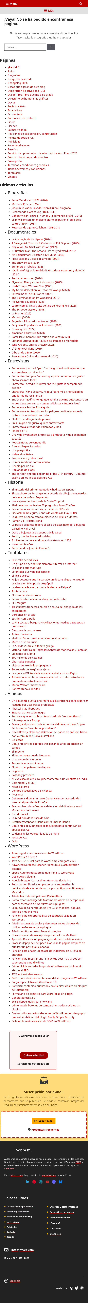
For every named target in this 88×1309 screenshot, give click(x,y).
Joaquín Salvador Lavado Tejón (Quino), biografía (41, 208)
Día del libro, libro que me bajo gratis (30, 94)
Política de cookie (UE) (21, 137)
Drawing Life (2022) (23, 329)
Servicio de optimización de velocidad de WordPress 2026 (42, 153)
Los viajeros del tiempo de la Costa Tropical (38, 501)
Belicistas (17, 740)
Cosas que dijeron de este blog (26, 87)
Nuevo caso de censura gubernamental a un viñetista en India (49, 779)
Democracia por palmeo (26, 630)
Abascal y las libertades (26, 708)
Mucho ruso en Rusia (24, 642)
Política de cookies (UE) (19, 1216)
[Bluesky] (60, 1182)
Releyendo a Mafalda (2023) (28, 301)
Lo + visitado (13, 1222)
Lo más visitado (17, 130)
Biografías (14, 75)
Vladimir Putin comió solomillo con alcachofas (39, 638)
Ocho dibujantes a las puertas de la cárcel (37, 532)
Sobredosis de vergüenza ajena (31, 669)
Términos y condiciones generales (28, 165)
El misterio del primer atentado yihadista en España (43, 489)
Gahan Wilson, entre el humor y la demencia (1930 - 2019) (47, 215)
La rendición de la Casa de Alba (30, 818)
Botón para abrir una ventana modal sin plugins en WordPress (49, 978)
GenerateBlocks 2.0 (23, 997)
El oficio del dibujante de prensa (31, 419)
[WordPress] (41, 1182)
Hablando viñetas (22, 454)
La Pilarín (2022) (21, 313)
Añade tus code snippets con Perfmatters (37, 896)
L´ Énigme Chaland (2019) (27, 348)
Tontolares (14, 172)
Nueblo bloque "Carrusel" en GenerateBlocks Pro (41, 880)
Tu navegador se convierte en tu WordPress (38, 853)
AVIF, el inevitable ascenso (27, 974)
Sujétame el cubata (23, 653)
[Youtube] (47, 1182)
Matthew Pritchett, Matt (26, 204)
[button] (81, 4)
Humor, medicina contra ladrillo (31, 462)
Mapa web (55, 1228)
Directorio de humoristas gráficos (28, 98)
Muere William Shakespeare (28, 685)
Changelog (55, 1233)
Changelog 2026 (18, 83)
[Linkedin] (27, 1182)
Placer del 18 (19, 430)
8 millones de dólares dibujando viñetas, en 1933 (41, 540)
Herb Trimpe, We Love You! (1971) (32, 286)
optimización (49, 1175)
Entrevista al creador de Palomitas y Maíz (36, 427)
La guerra (17, 771)
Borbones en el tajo (23, 614)
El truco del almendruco (26, 595)
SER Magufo (19, 603)
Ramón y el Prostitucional (27, 520)
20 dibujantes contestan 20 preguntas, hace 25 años (43, 505)
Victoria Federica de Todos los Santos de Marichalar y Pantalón (49, 650)
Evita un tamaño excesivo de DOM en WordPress (41, 1021)
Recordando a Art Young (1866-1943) (34, 212)
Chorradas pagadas (23, 661)
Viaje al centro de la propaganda (31, 665)
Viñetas (12, 176)
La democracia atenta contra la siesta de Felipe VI (41, 587)
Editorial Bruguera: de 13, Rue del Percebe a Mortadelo (45, 340)
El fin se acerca (21, 575)
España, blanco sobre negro (28, 712)
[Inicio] (8, 12)
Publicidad (14, 141)
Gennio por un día (23, 466)
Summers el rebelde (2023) (28, 266)
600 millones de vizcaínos (27, 657)
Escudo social (20, 814)
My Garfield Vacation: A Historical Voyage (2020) (41, 290)
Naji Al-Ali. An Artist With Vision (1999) (34, 247)
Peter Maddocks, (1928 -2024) (30, 200)
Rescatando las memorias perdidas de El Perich (40, 509)
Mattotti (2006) (21, 317)
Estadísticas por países (62, 1212)
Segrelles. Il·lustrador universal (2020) (34, 321)
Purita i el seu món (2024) (27, 278)
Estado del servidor (60, 1217)
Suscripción (15, 161)
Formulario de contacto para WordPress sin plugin (42, 993)
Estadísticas (15, 110)
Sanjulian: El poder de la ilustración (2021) (37, 325)
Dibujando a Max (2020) (26, 352)
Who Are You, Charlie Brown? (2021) (33, 344)
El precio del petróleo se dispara (31, 767)
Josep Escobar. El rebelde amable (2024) (35, 258)
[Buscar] (51, 47)
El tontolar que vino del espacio (31, 571)
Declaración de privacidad (20, 1206)
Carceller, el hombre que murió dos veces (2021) (41, 337)
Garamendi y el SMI (23, 783)
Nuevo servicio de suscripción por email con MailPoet (44, 935)
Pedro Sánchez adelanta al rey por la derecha (39, 599)
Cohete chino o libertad (26, 689)
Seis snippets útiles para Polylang (32, 1001)
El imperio (18, 751)
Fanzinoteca (15, 114)
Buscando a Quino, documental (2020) (35, 356)
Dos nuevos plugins (23, 876)
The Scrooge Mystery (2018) (28, 309)
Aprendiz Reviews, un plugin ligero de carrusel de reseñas (47, 939)
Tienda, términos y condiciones (27, 169)
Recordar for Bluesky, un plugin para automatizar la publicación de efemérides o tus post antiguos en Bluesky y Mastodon (48, 888)
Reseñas (13, 149)
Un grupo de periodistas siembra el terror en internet (44, 564)
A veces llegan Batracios (26, 446)
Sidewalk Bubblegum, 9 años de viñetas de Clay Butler (44, 513)
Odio (15, 841)
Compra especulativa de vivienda (32, 790)
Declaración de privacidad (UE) (26, 90)
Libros (11, 122)
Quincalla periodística (25, 560)
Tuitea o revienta (22, 634)
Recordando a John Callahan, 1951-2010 (36, 227)
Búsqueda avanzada (20, 79)
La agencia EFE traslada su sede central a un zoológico (44, 673)
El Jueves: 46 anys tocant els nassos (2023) (37, 282)
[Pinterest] (34, 1182)
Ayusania (17, 794)
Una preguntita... (22, 450)
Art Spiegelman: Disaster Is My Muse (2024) (38, 255)
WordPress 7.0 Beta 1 (24, 857)
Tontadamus (19, 591)
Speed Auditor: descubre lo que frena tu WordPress (43, 872)
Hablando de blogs (23, 470)
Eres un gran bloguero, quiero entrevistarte (38, 423)
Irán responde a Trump (26, 720)
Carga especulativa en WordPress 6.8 (34, 982)
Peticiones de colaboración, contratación (32, 133)
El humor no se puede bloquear (31, 755)
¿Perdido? (13, 67)
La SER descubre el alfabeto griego (33, 646)
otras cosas (17, 1175)
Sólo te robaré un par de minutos (28, 157)
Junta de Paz (19, 837)
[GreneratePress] (72, 1288)
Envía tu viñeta (17, 106)
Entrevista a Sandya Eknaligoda (30, 407)
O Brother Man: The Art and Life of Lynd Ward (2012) (44, 251)
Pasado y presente (23, 775)
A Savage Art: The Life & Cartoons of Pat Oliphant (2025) (46, 243)
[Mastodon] (54, 1182)
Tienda (10, 1236)
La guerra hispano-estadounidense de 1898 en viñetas (44, 517)
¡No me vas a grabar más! (27, 458)
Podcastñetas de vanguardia (29, 442)
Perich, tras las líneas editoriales (31, 536)
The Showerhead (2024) (26, 262)
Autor (11, 71)
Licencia (12, 126)
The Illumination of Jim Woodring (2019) (36, 298)
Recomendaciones (19, 145)
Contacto (11, 1232)
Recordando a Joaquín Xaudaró (30, 548)
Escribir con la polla (23, 618)
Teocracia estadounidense (27, 763)
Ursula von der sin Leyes (26, 759)
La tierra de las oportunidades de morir (35, 833)
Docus (11, 102)
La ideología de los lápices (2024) (31, 239)
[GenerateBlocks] (77, 1288)
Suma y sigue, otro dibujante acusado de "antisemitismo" (46, 716)
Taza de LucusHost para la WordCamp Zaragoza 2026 (44, 861)
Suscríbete (43, 1120)
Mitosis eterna (20, 786)
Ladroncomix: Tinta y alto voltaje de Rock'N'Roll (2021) (44, 305)
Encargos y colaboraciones (64, 1206)
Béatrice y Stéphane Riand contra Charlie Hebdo (41, 822)
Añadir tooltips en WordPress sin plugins (36, 931)
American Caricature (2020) (28, 333)
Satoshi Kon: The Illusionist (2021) (32, 294)
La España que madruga (26, 567)
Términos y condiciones (18, 1211)
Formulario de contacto (22, 118)
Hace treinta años (22, 544)
